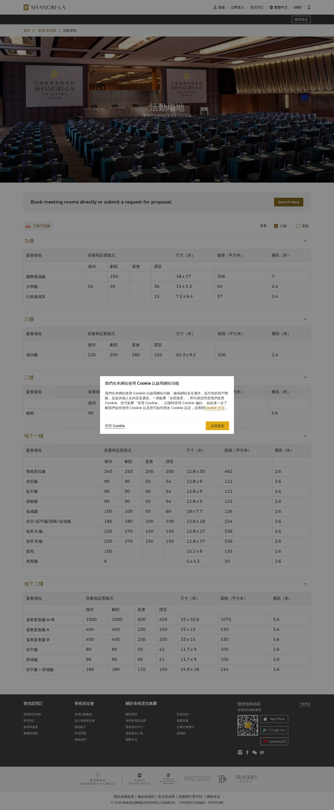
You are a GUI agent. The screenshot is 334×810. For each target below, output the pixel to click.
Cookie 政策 (215, 408)
